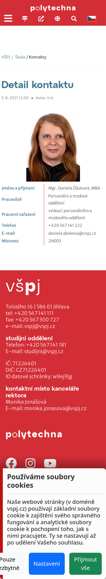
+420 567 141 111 (34, 313)
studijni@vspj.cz (43, 351)
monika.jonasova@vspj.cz (55, 408)
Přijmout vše (85, 564)
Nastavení (47, 563)
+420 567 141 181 (46, 345)
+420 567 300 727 (37, 320)
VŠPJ (5, 57)
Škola (18, 57)
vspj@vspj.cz (39, 326)
